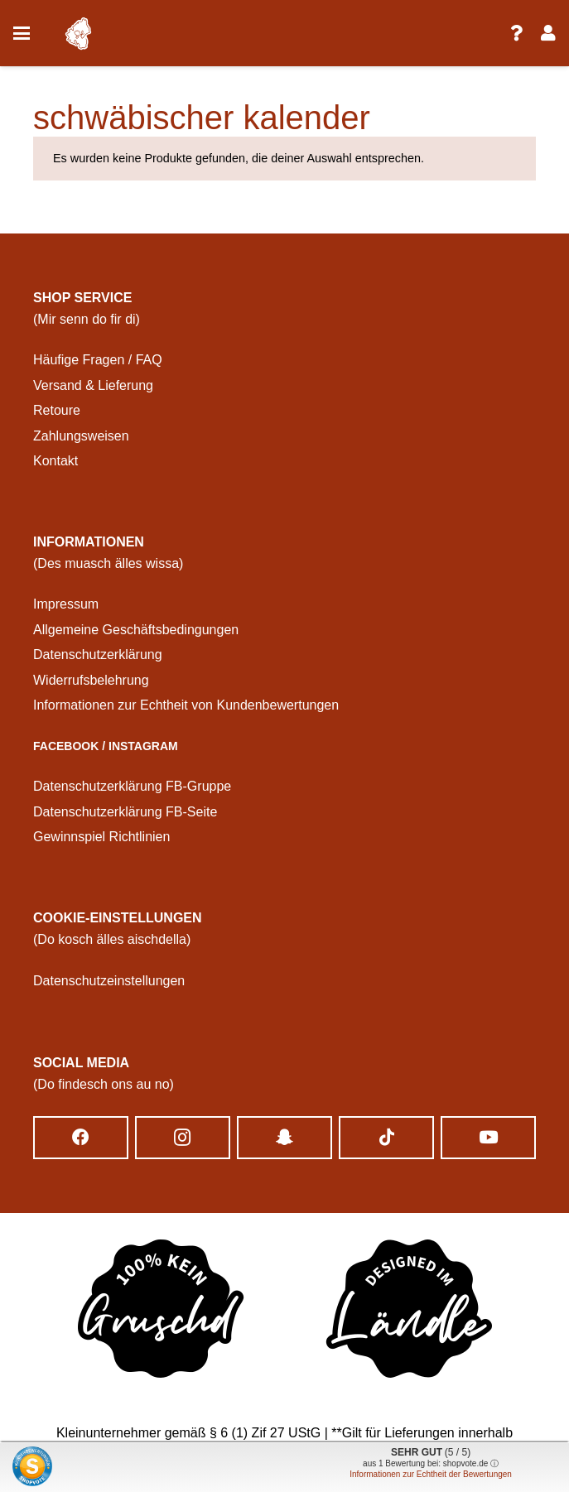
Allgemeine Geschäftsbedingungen (136, 630)
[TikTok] (386, 1137)
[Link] (516, 33)
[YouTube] (488, 1137)
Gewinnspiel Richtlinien (101, 837)
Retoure (56, 410)
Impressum (66, 604)
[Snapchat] (284, 1137)
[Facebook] (80, 1137)
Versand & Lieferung (93, 385)
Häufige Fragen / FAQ (97, 360)
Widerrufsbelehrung (91, 680)
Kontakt (55, 461)
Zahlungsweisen (81, 436)
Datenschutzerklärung (97, 654)
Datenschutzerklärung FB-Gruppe (132, 786)
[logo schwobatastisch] (78, 33)
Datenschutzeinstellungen (109, 981)
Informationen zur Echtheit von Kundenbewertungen (186, 705)
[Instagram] (182, 1137)
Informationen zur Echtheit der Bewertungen (431, 1474)
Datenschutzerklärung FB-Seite (125, 812)
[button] (21, 33)
